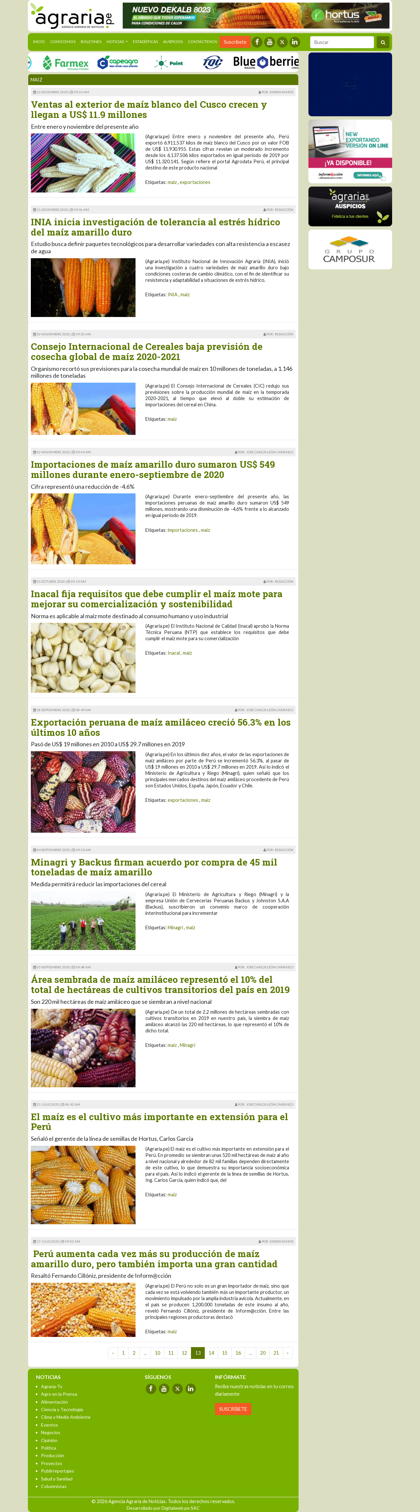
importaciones (183, 530)
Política (48, 1448)
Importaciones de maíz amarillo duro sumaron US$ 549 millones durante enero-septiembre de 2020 (153, 469)
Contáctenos (202, 41)
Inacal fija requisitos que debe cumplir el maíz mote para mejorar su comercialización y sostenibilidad (157, 599)
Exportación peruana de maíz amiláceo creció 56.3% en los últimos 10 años (161, 727)
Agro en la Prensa (59, 1394)
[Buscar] (342, 42)
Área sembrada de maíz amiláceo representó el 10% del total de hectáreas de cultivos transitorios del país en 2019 (160, 984)
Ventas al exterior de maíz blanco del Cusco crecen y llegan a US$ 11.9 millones (149, 109)
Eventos (49, 1425)
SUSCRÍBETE (233, 1409)
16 (238, 1353)
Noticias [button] (116, 41)
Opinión (49, 1440)
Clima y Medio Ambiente (66, 1417)
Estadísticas (145, 41)
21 (276, 1353)
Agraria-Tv (51, 1386)
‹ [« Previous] (113, 1353)
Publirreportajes (57, 1471)
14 (211, 1353)
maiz (172, 182)
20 (262, 1353)
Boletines (91, 41)
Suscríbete (235, 42)
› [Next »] (288, 1353)
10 (157, 1353)
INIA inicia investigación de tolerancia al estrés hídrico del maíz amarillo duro (155, 227)
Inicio (40, 41)
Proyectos (51, 1463)
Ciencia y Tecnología (62, 1409)
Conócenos (62, 41)
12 (184, 1353)
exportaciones (195, 182)
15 (224, 1353)
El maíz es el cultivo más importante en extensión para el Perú (159, 1122)
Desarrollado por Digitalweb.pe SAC (163, 1508)
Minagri (175, 927)
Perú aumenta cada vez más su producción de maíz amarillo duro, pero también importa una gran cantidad (154, 1259)
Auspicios (173, 41)
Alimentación (54, 1402)
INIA (173, 294)
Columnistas (54, 1486)
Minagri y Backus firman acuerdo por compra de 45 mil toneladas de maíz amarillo (154, 867)
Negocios (50, 1432)
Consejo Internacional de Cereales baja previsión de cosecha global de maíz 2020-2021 (146, 351)
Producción (52, 1455)
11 (171, 1353)
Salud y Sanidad (57, 1478)
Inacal (174, 653)
